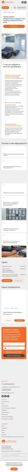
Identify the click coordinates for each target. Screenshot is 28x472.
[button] (21, 7)
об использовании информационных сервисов (13, 352)
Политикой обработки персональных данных (13, 351)
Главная (5, 12)
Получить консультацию (14, 355)
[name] (14, 344)
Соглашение (20, 351)
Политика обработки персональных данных (13, 436)
